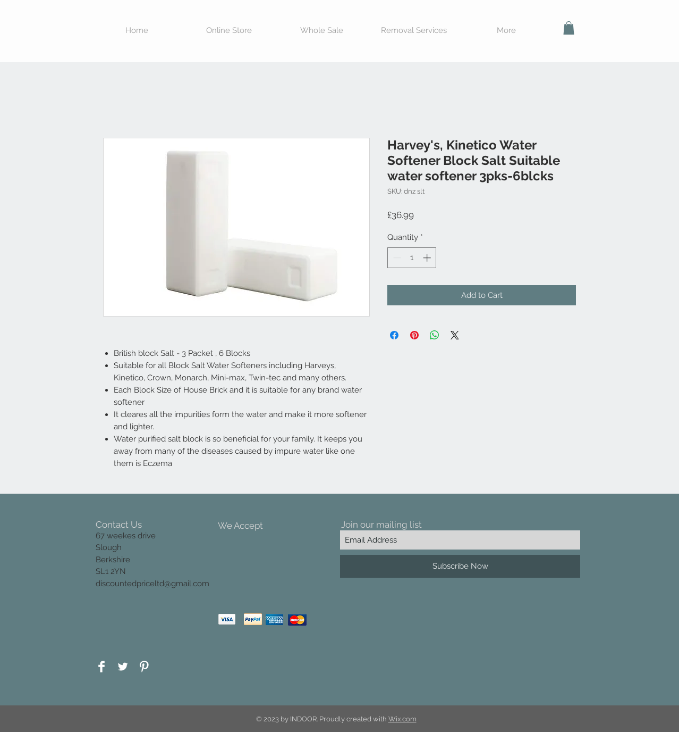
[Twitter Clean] (123, 666)
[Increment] (428, 258)
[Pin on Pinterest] (414, 335)
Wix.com (402, 719)
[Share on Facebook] (394, 335)
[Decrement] (396, 258)
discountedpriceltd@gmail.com (152, 583)
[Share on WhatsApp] (434, 335)
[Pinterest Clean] (144, 666)
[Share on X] (454, 335)
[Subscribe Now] (460, 566)
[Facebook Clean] (101, 666)
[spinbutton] (412, 258)
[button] (568, 28)
